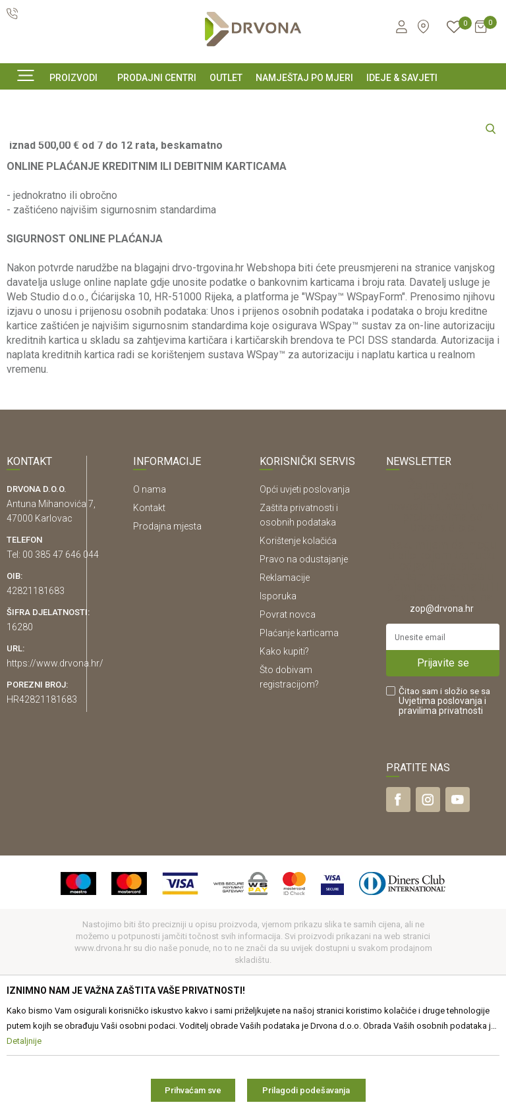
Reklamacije (285, 697)
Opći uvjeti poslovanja (305, 608)
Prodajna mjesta (167, 645)
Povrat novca (288, 733)
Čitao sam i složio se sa (444, 820)
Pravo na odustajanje (304, 678)
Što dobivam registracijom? (289, 796)
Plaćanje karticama (299, 752)
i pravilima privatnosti (442, 825)
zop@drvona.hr (442, 727)
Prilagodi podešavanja (306, 1090)
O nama (149, 608)
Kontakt (149, 627)
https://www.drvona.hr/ (55, 782)
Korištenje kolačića (298, 660)
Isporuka (278, 715)
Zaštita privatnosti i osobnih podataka (299, 634)
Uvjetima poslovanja (440, 820)
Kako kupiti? (284, 770)
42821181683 (36, 710)
